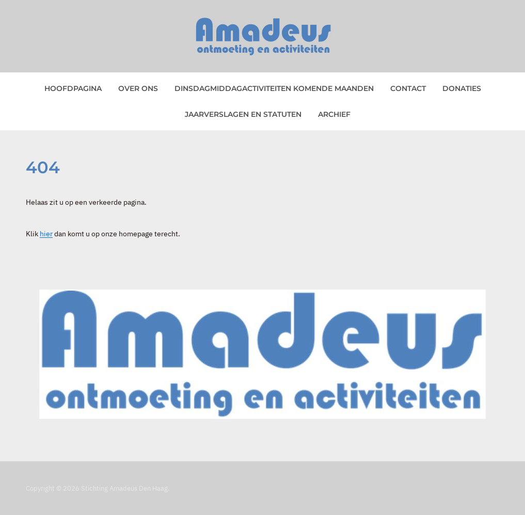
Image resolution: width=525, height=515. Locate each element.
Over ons (138, 88)
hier (46, 233)
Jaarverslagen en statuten (243, 114)
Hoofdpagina (73, 88)
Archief (334, 114)
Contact (408, 88)
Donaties (461, 88)
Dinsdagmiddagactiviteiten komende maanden (274, 88)
